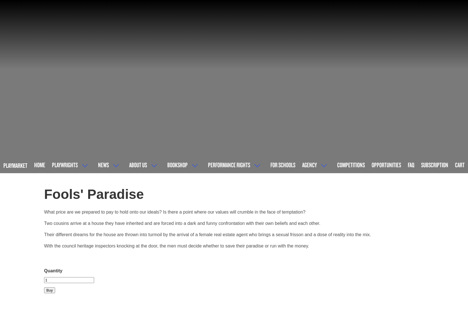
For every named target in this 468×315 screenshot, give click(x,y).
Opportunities (386, 165)
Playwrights (65, 165)
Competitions (351, 165)
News (103, 165)
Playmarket (15, 165)
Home (39, 165)
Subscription (434, 165)
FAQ (411, 165)
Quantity (53, 270)
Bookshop (177, 165)
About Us (138, 165)
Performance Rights (229, 165)
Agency (309, 165)
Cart (460, 165)
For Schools (282, 165)
